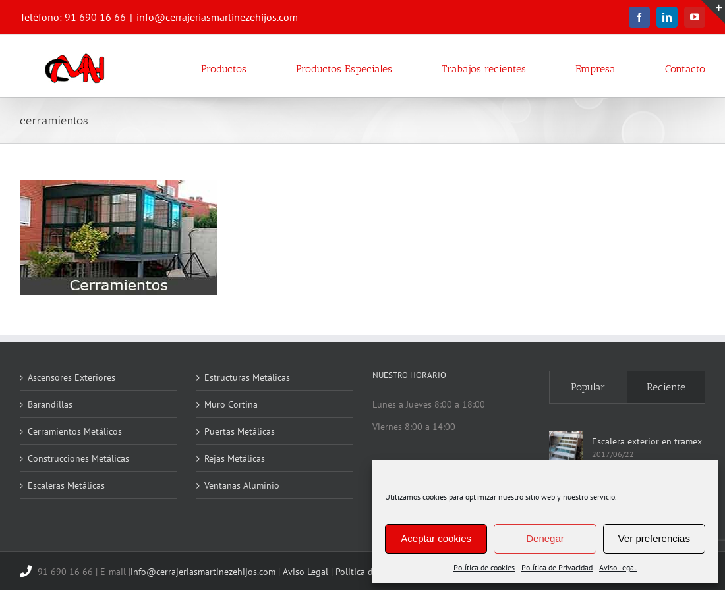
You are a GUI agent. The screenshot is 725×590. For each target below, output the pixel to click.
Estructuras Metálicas (247, 377)
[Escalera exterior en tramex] (566, 448)
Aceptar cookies (436, 538)
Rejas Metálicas (234, 458)
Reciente (666, 387)
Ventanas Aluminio (241, 485)
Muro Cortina (231, 404)
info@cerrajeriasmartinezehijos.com (217, 17)
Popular (588, 387)
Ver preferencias (654, 538)
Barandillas (50, 404)
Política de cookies (484, 567)
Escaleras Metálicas (66, 485)
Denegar (545, 538)
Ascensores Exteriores (71, 377)
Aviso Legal (618, 567)
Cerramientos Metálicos (75, 431)
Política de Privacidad (557, 567)
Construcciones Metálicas (78, 458)
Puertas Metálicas (239, 431)
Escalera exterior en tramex (647, 441)
